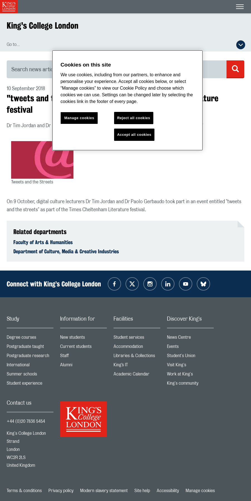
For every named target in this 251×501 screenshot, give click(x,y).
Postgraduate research (30, 356)
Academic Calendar (137, 375)
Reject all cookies (133, 118)
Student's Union (190, 356)
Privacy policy (60, 490)
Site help (142, 490)
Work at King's (190, 375)
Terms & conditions (24, 490)
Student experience (30, 384)
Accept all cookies (134, 134)
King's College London (42, 25)
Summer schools (30, 375)
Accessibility (168, 490)
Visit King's (190, 366)
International (30, 366)
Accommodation (137, 347)
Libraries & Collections (137, 356)
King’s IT (137, 366)
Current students (83, 347)
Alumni (83, 366)
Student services (137, 338)
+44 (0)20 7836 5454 (26, 421)
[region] (127, 100)
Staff (83, 356)
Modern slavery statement (104, 490)
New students (83, 338)
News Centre (190, 338)
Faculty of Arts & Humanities (43, 242)
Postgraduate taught (30, 347)
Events (190, 347)
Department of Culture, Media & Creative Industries (66, 251)
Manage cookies (200, 490)
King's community (190, 384)
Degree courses (30, 338)
